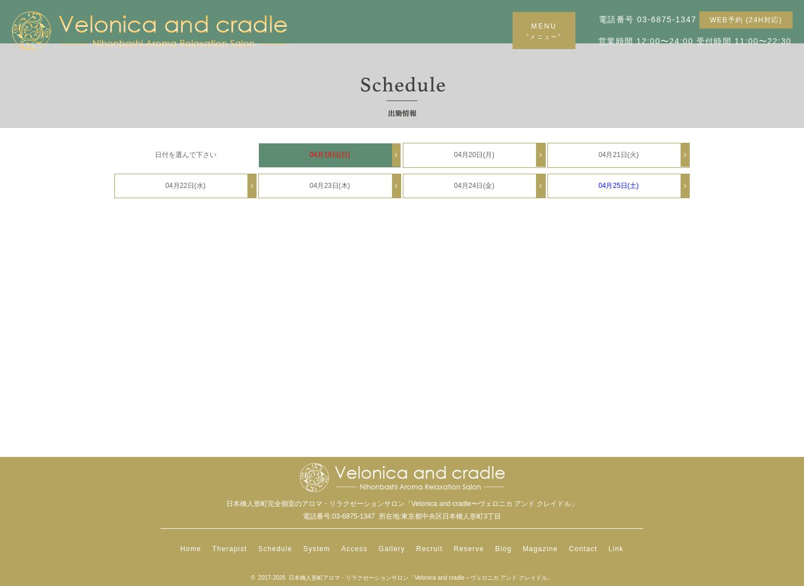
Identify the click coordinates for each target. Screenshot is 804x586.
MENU (544, 31)
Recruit (429, 549)
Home (190, 549)
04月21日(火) (643, 155)
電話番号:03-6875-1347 (339, 516)
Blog (503, 549)
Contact (583, 549)
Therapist (230, 549)
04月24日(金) (499, 186)
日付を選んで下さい (186, 155)
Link (616, 549)
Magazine (540, 549)
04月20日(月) (499, 155)
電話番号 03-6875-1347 (648, 19)
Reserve (469, 549)
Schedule (275, 549)
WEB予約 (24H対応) (746, 20)
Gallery (392, 549)
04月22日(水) (210, 186)
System (316, 549)
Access (354, 549)
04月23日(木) (355, 186)
